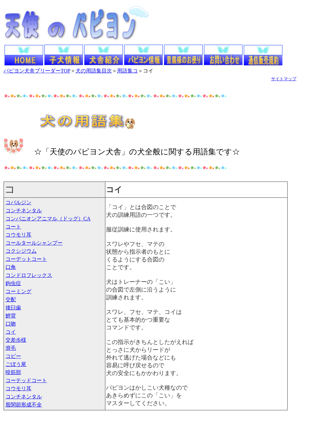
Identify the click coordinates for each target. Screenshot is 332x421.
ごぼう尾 (16, 364)
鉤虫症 (13, 283)
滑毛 (11, 348)
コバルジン (18, 202)
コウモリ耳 (18, 235)
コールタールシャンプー (34, 243)
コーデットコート (26, 259)
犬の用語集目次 (94, 70)
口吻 (11, 324)
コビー (13, 356)
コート (13, 226)
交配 (11, 299)
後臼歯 (13, 307)
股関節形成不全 (24, 404)
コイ (11, 332)
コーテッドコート (26, 380)
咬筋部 (13, 372)
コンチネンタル (24, 210)
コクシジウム (21, 251)
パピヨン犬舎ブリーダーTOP (37, 70)
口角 (11, 267)
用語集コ (127, 70)
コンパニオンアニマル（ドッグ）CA (48, 218)
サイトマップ (283, 78)
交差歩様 (16, 340)
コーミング (18, 291)
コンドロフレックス (29, 275)
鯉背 (11, 315)
